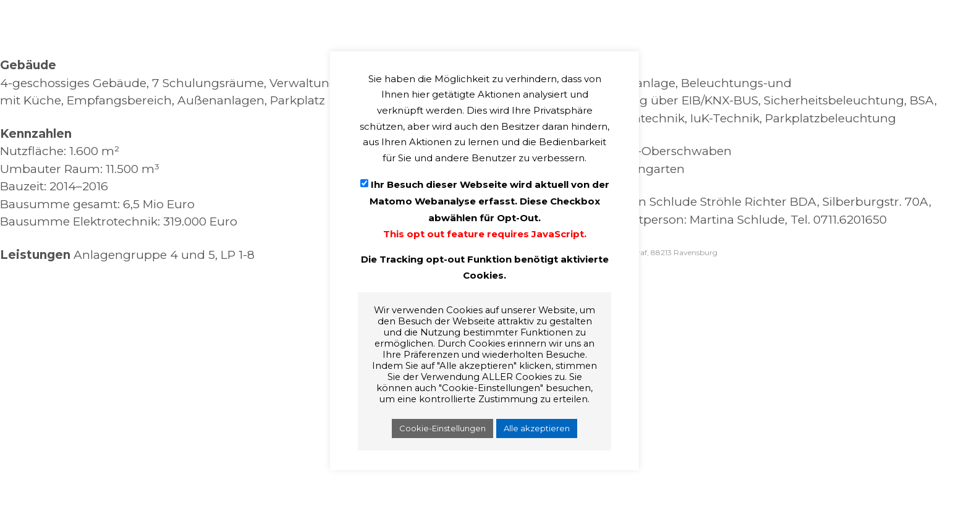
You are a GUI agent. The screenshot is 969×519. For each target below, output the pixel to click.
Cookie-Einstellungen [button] (442, 428)
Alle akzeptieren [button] (537, 428)
